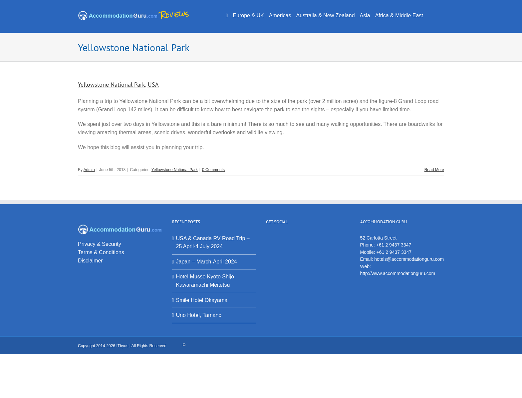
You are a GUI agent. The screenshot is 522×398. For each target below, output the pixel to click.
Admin (89, 169)
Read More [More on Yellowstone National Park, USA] (434, 169)
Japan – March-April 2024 (206, 261)
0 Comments (213, 169)
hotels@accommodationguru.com (409, 259)
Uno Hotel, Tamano (199, 315)
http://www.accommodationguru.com (397, 273)
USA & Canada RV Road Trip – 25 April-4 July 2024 (213, 242)
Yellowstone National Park (174, 169)
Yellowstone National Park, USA (118, 84)
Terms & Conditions (101, 252)
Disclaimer (90, 260)
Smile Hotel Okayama (202, 300)
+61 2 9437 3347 (393, 245)
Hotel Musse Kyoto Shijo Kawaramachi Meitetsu (205, 281)
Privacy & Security (99, 244)
